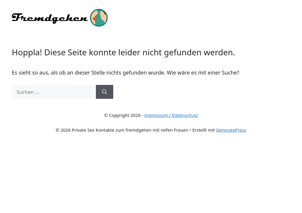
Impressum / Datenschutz (171, 115)
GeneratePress (231, 130)
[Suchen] (104, 92)
